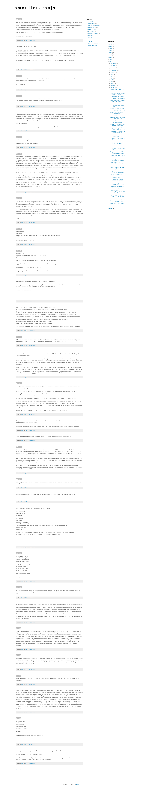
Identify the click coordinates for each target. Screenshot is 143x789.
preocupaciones (92, 29)
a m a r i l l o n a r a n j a (35, 8)
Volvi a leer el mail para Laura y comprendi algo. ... (117, 135)
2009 (110, 48)
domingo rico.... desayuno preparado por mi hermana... (116, 114)
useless (90, 37)
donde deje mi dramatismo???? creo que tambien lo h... (117, 191)
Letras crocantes (92, 45)
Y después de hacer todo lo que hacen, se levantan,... (117, 97)
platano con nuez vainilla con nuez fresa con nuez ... (117, 200)
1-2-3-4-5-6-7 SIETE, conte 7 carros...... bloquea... (117, 94)
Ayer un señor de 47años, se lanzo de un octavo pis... (117, 156)
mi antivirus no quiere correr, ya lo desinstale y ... (117, 101)
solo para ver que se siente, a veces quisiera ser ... (117, 168)
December (113, 63)
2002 (110, 208)
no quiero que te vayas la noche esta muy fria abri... (117, 171)
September (114, 70)
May (112, 79)
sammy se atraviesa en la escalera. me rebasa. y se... (116, 143)
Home (49, 770)
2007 (110, 53)
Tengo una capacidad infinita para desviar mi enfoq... (117, 152)
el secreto (90, 21)
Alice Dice (90, 42)
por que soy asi (92, 27)
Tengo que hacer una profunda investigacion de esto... (117, 148)
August (113, 72)
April (112, 81)
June (112, 76)
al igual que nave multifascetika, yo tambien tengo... (117, 105)
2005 (110, 57)
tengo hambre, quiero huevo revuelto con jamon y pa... (117, 128)
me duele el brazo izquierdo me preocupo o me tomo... (117, 109)
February (113, 85)
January (113, 87)
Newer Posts (19, 770)
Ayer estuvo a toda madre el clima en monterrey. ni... (117, 139)
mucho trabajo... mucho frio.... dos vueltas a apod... (117, 121)
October (113, 68)
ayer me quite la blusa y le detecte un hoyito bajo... (117, 90)
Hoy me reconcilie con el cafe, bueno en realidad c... (117, 196)
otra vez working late (93, 25)
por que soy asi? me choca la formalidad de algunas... (117, 125)
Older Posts (80, 770)
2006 (110, 55)
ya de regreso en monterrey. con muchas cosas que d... (117, 204)
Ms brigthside (91, 23)
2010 (110, 46)
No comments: (32, 40)
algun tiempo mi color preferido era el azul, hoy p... (117, 164)
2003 (110, 61)
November (113, 65)
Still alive (90, 35)
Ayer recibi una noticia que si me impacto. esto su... (117, 118)
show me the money (93, 33)
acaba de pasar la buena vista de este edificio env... (117, 159)
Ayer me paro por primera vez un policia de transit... (117, 132)
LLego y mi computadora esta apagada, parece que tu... (117, 183)
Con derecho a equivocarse (95, 43)
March (112, 83)
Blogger (78, 784)
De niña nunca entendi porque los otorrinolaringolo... (116, 176)
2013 (110, 44)
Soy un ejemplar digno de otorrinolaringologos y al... (117, 180)
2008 (110, 50)
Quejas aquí (91, 31)
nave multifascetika (28, 113)
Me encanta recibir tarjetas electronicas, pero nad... (117, 187)
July (112, 74)
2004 (110, 59)
